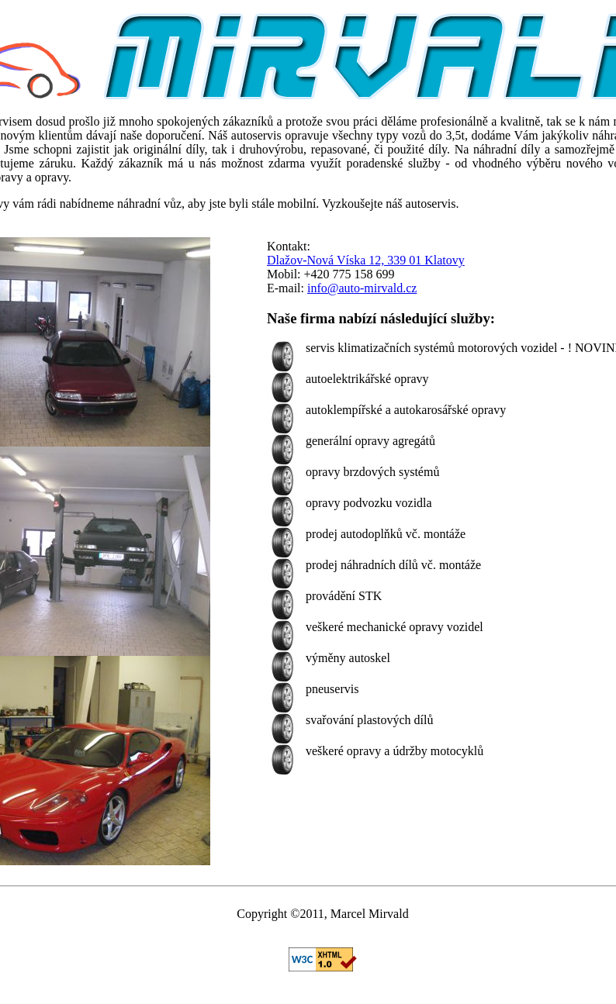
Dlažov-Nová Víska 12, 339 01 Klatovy (366, 260)
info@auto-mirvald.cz (362, 288)
